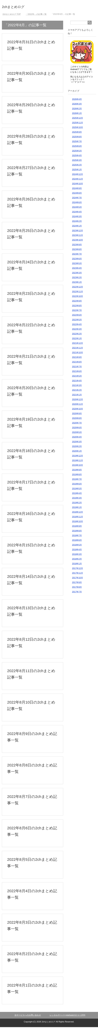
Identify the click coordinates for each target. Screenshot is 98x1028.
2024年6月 (77, 203)
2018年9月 (77, 527)
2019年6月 (77, 485)
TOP (12, 15)
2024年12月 (77, 175)
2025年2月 (77, 166)
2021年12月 (77, 344)
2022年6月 (77, 316)
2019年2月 (77, 503)
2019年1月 (77, 508)
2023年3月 (77, 274)
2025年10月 (77, 128)
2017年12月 (77, 569)
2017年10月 (77, 579)
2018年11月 (77, 518)
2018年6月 (77, 541)
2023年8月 (77, 250)
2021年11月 (77, 349)
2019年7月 (77, 480)
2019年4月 (77, 494)
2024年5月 (77, 208)
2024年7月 (77, 199)
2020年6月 (77, 428)
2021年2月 (77, 391)
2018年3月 (77, 555)
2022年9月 (77, 302)
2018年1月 (77, 564)
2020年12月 (77, 400)
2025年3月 (77, 161)
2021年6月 (77, 372)
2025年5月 (77, 152)
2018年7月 (77, 536)
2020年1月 (77, 452)
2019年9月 (77, 471)
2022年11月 (77, 292)
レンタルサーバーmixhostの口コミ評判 (67, 1016)
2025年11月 (77, 123)
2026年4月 (77, 100)
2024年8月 (77, 194)
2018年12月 (77, 513)
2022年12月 (77, 288)
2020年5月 (77, 433)
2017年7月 (77, 593)
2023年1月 (77, 283)
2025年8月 (77, 138)
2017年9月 (77, 583)
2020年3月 (77, 442)
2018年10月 (77, 522)
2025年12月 (77, 119)
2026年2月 (77, 109)
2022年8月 (77, 306)
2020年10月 (77, 410)
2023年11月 (77, 236)
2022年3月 (77, 330)
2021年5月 (77, 377)
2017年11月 (77, 574)
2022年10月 (77, 297)
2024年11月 (77, 180)
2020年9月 (77, 414)
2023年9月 (77, 245)
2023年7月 (77, 255)
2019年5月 (77, 489)
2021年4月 (77, 381)
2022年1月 (77, 339)
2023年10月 (77, 241)
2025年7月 (77, 142)
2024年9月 (77, 189)
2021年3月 (77, 386)
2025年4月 (77, 156)
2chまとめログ (17, 6)
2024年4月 (77, 213)
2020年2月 (77, 447)
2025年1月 (77, 170)
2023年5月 (77, 264)
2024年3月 (77, 217)
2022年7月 (77, 311)
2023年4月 (77, 269)
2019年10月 (77, 466)
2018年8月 (77, 532)
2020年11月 (77, 405)
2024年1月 (77, 227)
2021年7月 (77, 367)
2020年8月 (77, 419)
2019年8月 (77, 475)
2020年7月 (77, 424)
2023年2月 (77, 278)
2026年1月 (77, 114)
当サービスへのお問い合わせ (27, 1016)
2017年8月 (77, 588)
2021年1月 (77, 396)
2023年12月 (77, 231)
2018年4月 (77, 550)
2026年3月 (77, 105)
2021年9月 (77, 358)
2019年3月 (77, 499)
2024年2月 (77, 222)
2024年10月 (77, 184)
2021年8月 (77, 363)
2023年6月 (77, 260)
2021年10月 (77, 353)
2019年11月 (77, 461)
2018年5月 (77, 546)
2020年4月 (77, 438)
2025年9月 (77, 133)
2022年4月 (77, 325)
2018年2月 (77, 560)
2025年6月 (77, 147)
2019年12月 (77, 457)
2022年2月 (77, 335)
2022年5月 (77, 321)
